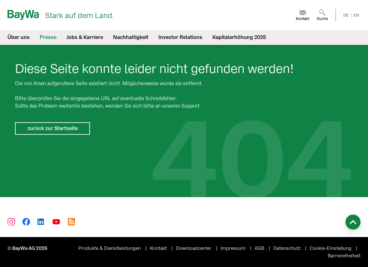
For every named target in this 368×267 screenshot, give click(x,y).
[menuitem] (302, 15)
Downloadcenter (194, 248)
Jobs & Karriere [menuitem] (85, 37)
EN (356, 15)
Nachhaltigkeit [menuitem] (130, 37)
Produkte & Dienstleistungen (110, 248)
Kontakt (159, 248)
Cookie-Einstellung (331, 248)
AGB (260, 248)
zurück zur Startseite (52, 128)
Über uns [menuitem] (18, 37)
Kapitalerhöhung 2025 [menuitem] (239, 37)
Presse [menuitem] (48, 37)
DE (346, 15)
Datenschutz (287, 248)
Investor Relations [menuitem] (180, 37)
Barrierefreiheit (344, 256)
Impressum (234, 248)
